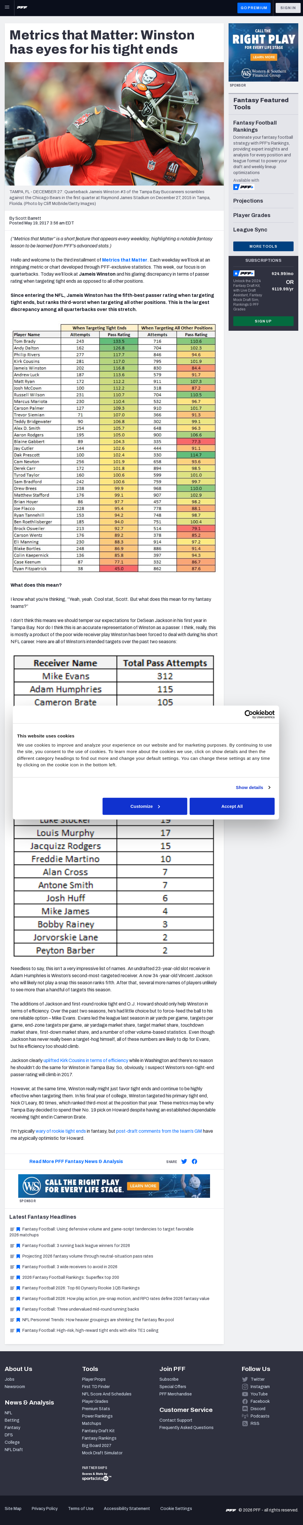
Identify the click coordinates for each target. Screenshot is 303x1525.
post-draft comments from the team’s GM (159, 1131)
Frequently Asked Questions (186, 1427)
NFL (8, 1413)
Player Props (94, 1379)
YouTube (259, 1394)
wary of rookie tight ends (61, 1131)
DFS (9, 1435)
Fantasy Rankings (99, 1438)
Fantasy (12, 1427)
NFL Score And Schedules (106, 1394)
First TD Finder (96, 1387)
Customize (151, 805)
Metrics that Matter (124, 259)
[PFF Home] (22, 8)
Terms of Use (81, 1508)
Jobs (9, 1379)
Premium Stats (96, 1409)
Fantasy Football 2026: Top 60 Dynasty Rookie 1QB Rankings (74, 1288)
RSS (255, 1423)
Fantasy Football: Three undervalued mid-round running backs (74, 1309)
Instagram (260, 1387)
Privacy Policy (45, 1508)
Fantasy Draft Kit (98, 1431)
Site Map (13, 1508)
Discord (258, 1409)
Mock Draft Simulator (102, 1453)
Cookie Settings (176, 1508)
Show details (254, 787)
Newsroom (15, 1387)
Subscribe (169, 1379)
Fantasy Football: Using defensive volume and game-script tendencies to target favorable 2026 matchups (101, 1232)
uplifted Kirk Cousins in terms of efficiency (86, 1060)
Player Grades (95, 1401)
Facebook (260, 1401)
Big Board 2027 (96, 1445)
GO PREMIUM (254, 8)
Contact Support (175, 1420)
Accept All (237, 805)
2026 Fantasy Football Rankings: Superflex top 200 (64, 1277)
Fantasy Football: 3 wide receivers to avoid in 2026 (63, 1267)
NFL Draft (14, 1450)
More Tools (263, 246)
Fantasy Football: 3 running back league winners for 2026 (69, 1245)
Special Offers (172, 1387)
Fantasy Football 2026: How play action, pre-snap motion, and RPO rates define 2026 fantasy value (109, 1298)
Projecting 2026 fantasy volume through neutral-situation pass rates (81, 1256)
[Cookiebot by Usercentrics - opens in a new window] (253, 714)
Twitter (257, 1379)
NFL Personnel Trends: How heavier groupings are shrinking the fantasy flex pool (91, 1320)
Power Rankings (97, 1416)
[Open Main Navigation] (7, 8)
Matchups (91, 1423)
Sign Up (263, 321)
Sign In (288, 8)
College (12, 1442)
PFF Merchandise (175, 1394)
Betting (12, 1420)
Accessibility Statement (127, 1508)
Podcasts (260, 1416)
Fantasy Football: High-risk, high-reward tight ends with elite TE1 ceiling (84, 1330)
